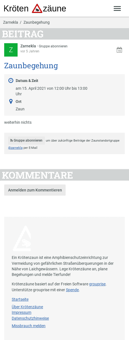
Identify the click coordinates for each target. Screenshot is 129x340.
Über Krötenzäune (27, 307)
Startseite (20, 299)
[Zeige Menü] (117, 8)
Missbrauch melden (29, 326)
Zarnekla (10, 23)
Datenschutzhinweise (30, 318)
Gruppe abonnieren (53, 46)
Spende (72, 290)
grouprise (97, 284)
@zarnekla (15, 148)
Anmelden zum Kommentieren (35, 190)
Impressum (21, 312)
